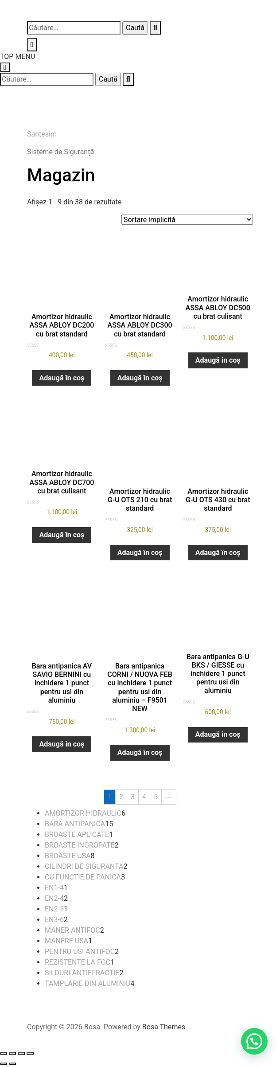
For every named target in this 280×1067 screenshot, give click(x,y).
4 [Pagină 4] (144, 797)
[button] (254, 1041)
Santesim (42, 134)
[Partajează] (21, 1053)
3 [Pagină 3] (133, 797)
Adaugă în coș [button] (61, 378)
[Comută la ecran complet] (12, 1053)
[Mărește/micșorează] (3, 1053)
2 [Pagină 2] (121, 797)
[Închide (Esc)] (30, 1053)
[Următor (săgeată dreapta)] (12, 1064)
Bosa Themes (163, 1027)
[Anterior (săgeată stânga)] (3, 1064)
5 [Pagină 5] (156, 797)
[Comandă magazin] (187, 220)
